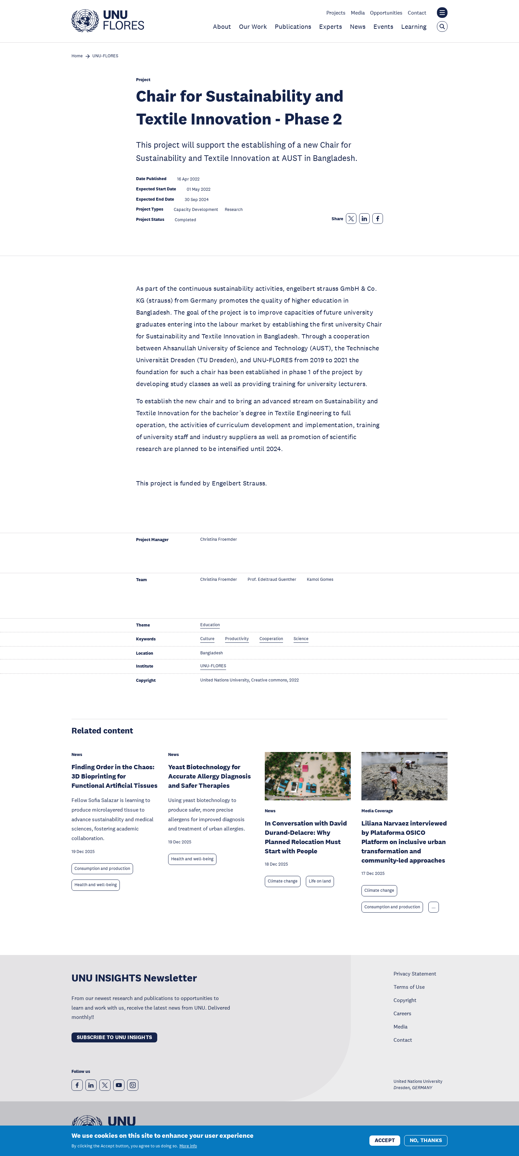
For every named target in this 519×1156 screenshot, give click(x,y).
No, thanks (426, 1140)
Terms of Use (409, 986)
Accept (385, 1140)
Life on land (320, 881)
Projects (336, 12)
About (222, 26)
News (357, 26)
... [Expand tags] (434, 907)
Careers (402, 1013)
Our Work (253, 26)
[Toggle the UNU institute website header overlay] (442, 12)
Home (77, 56)
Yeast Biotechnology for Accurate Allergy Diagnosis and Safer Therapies (209, 776)
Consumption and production (102, 868)
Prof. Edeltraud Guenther (272, 579)
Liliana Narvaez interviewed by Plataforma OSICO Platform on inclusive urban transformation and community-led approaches (404, 841)
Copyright (405, 1000)
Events (383, 26)
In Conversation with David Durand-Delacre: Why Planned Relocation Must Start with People (306, 837)
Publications (293, 26)
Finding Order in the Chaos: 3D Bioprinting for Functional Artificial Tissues (114, 776)
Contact (417, 12)
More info (188, 1146)
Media (358, 12)
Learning (413, 26)
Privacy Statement (415, 973)
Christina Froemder (218, 539)
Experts (330, 26)
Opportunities (386, 12)
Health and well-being (95, 884)
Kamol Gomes (320, 579)
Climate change (283, 881)
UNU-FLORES (105, 56)
